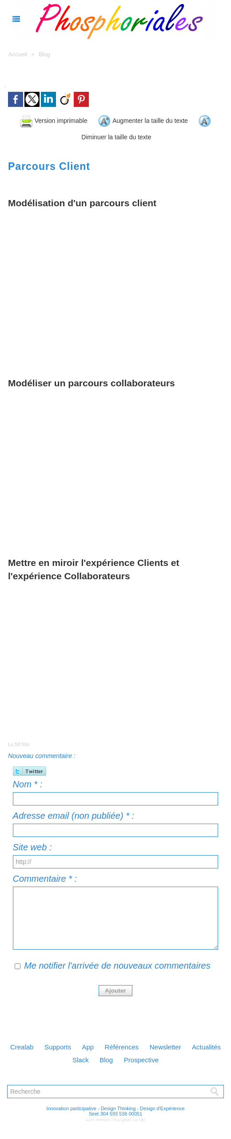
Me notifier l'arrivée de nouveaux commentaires (117, 963)
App (107, 1044)
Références (144, 1044)
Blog (44, 54)
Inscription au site (129, 1118)
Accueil (17, 54)
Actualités (62, 1057)
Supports (74, 1044)
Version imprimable (57, 119)
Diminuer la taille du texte (131, 135)
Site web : (32, 844)
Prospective (165, 1057)
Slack (99, 1057)
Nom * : (28, 781)
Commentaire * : (45, 876)
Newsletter (192, 1044)
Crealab (34, 1044)
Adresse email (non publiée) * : (73, 813)
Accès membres (99, 1118)
